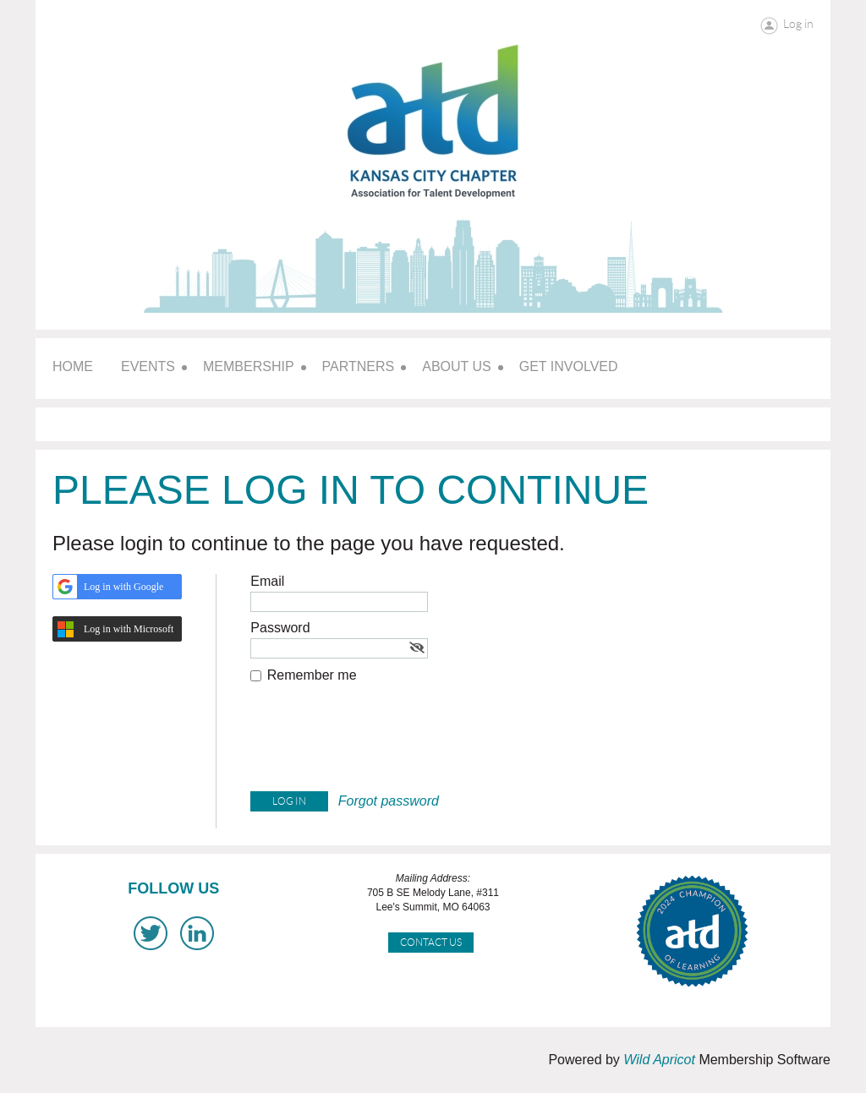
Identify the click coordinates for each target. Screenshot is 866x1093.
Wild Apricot (659, 1059)
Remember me (312, 675)
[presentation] (378, 741)
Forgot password (388, 801)
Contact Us (431, 942)
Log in (798, 23)
